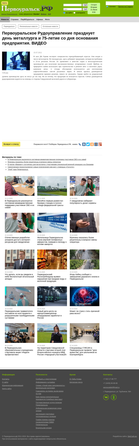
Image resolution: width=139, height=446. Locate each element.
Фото (47, 19)
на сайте (69, 13)
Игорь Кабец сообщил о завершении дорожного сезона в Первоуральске (84, 276)
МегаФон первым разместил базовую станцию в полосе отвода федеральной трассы (50, 203)
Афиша (39, 19)
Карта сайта (6, 389)
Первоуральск (9, 26)
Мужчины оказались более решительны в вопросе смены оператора (34, 162)
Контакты (5, 379)
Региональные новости (28, 26)
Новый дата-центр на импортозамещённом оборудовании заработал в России (49, 314)
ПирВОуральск (27, 19)
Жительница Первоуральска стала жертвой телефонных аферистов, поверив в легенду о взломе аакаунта (52, 240)
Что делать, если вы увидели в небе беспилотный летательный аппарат (19, 276)
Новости (5, 19)
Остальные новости (50, 26)
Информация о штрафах (45, 382)
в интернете (80, 13)
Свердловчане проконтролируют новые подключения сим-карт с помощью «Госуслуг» (41, 167)
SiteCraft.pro (132, 436)
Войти (4, 3)
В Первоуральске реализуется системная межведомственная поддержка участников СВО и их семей (47, 159)
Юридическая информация (12, 385)
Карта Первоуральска (9, 14)
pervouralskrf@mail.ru (111, 387)
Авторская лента (76, 382)
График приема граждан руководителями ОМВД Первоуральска (45, 422)
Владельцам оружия (44, 428)
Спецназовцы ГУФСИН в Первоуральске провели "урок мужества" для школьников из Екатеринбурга (83, 351)
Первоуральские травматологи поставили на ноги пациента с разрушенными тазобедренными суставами (19, 314)
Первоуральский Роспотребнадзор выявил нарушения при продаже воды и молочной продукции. (51, 277)
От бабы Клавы (75, 379)
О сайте (5, 382)
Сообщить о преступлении (46, 379)
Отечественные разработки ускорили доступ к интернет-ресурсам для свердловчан (18, 239)
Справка (14, 19)
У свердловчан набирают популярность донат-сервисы (83, 202)
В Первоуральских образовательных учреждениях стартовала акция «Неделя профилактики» (19, 351)
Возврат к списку (11, 144)
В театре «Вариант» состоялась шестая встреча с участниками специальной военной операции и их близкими (51, 164)
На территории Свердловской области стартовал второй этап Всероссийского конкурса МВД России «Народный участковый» (52, 351)
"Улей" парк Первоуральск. (18, 169)
